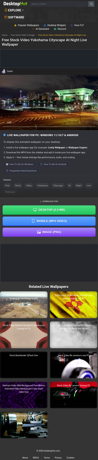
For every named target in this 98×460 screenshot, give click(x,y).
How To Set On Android (53, 164)
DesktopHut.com (52, 451)
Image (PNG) (49, 232)
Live (89, 185)
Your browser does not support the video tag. (49, 102)
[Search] (91, 4)
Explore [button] (12, 10)
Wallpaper (10, 192)
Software (14, 17)
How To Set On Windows (19, 164)
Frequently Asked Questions (21, 170)
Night (78, 185)
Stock (18, 185)
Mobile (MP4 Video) (49, 221)
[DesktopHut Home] (15, 4)
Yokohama (42, 185)
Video (29, 185)
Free (7, 185)
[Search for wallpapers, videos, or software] (59, 4)
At (69, 185)
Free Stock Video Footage (23, 35)
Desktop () (49, 210)
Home (5, 35)
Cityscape (58, 185)
